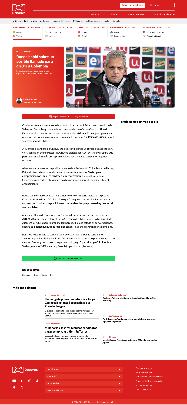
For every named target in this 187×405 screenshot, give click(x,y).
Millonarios (79, 21)
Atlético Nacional (95, 21)
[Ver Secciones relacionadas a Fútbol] (97, 14)
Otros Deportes (135, 14)
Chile (53, 275)
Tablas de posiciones (131, 5)
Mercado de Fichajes (62, 21)
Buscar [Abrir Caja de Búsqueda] (155, 5)
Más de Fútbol (24, 288)
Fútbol (92, 14)
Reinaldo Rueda (41, 275)
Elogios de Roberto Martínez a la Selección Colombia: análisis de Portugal (128, 300)
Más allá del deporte (164, 14)
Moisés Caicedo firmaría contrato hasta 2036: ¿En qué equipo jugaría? (128, 342)
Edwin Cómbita (30, 99)
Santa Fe (119, 21)
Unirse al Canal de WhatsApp (68, 259)
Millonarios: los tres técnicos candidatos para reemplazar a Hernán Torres (72, 330)
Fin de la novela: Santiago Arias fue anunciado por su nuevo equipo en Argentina (127, 321)
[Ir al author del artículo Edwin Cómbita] (19, 101)
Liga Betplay (43, 21)
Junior (109, 21)
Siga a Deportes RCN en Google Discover (68, 117)
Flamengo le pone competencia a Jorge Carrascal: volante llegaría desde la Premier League (71, 303)
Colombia (26, 275)
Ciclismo (112, 14)
